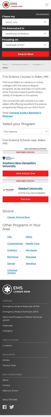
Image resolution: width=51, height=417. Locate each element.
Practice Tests (9, 365)
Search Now (25, 54)
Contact (6, 385)
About (5, 380)
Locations (7, 345)
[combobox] (25, 22)
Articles (6, 360)
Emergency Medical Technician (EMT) (20, 311)
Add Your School (10, 390)
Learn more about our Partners (35, 149)
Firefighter (8, 331)
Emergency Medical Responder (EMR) (21, 306)
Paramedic (8, 325)
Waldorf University (30, 188)
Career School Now (18, 217)
